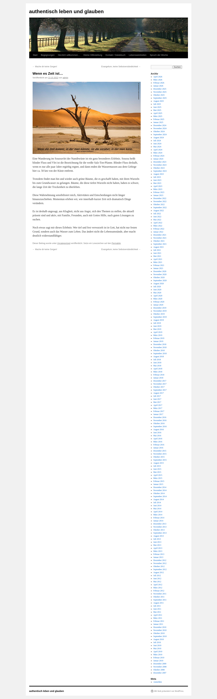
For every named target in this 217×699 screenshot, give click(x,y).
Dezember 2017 (159, 381)
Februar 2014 (158, 518)
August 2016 (158, 429)
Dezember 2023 (159, 162)
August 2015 (158, 463)
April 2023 (157, 186)
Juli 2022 (157, 213)
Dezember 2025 (159, 89)
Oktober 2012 (158, 566)
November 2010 (160, 630)
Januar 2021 (158, 268)
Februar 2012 (158, 591)
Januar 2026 (158, 86)
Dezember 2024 (159, 125)
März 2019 (157, 335)
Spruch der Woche (159, 55)
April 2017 (157, 405)
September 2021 (160, 244)
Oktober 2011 (158, 597)
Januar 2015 (158, 484)
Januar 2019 (158, 341)
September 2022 (160, 207)
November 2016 (160, 420)
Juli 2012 (157, 575)
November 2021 (160, 238)
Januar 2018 (158, 378)
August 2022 (158, 210)
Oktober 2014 (158, 493)
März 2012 (157, 587)
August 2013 (158, 536)
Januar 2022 (158, 232)
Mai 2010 (157, 648)
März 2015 (157, 478)
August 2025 (158, 101)
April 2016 (157, 438)
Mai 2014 (157, 508)
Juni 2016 (157, 432)
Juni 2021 (157, 253)
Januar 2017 (158, 414)
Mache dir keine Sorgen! (45, 66)
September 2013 (160, 533)
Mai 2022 (157, 219)
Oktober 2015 (158, 457)
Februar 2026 (158, 83)
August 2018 (158, 356)
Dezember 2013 (159, 524)
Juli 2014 (157, 502)
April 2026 (157, 77)
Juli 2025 (157, 104)
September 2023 (160, 171)
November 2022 (160, 201)
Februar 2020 (158, 302)
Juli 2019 (157, 323)
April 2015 (157, 475)
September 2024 (160, 134)
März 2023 (157, 189)
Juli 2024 (157, 140)
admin (65, 78)
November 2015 (160, 454)
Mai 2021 (157, 256)
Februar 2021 (158, 265)
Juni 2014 (157, 505)
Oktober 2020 (158, 277)
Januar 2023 (158, 195)
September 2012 (160, 569)
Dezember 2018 (159, 344)
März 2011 (157, 618)
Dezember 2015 (159, 451)
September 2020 (160, 280)
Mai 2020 (157, 292)
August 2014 (158, 499)
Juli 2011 (157, 606)
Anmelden (157, 682)
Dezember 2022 (159, 198)
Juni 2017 (157, 399)
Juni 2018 (157, 362)
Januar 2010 (158, 660)
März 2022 (157, 226)
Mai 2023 (157, 183)
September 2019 (160, 317)
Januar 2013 (158, 557)
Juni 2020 (157, 289)
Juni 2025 (157, 107)
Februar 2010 (158, 657)
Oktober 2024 (158, 131)
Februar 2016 (158, 445)
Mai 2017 (157, 402)
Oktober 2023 (158, 168)
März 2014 (157, 514)
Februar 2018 (158, 375)
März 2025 (157, 116)
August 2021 (158, 247)
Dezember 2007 (159, 673)
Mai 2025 (157, 110)
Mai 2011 (157, 612)
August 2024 (158, 137)
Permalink (116, 243)
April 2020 (157, 296)
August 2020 (158, 283)
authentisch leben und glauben (66, 11)
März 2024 (157, 153)
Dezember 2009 (159, 664)
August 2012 (158, 572)
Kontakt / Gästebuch (115, 55)
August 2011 (158, 603)
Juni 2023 (157, 180)
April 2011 (157, 615)
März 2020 (157, 299)
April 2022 (157, 223)
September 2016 (160, 426)
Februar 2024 (158, 156)
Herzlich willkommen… (69, 55)
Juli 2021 (157, 250)
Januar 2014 (158, 521)
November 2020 (160, 274)
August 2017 (158, 393)
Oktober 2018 (158, 350)
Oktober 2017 (158, 387)
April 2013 (157, 548)
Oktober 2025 (158, 95)
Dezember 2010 (159, 627)
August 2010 (158, 639)
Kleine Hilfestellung (92, 55)
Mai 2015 (157, 472)
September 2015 (160, 460)
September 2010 (160, 636)
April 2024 (157, 150)
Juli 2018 (157, 359)
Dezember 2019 (159, 308)
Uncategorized (63, 243)
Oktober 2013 (158, 530)
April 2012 (157, 584)
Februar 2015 (158, 481)
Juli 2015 (157, 466)
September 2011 (160, 600)
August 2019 (158, 320)
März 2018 (157, 372)
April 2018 (157, 368)
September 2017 (160, 390)
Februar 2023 (158, 192)
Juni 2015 (157, 469)
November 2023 (160, 165)
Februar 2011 (158, 621)
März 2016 (157, 441)
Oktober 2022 (158, 204)
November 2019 (160, 311)
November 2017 (160, 384)
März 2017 (157, 408)
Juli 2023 (157, 177)
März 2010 (157, 654)
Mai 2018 (157, 365)
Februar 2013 (158, 554)
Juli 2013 (157, 539)
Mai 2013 (157, 545)
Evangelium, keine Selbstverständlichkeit (121, 66)
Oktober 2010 (158, 633)
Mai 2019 (157, 329)
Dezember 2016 (159, 417)
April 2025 (157, 113)
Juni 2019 (157, 326)
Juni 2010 (157, 645)
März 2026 (157, 80)
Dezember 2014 (159, 487)
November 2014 (160, 490)
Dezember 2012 (159, 560)
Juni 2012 (157, 578)
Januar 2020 (158, 305)
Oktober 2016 (158, 423)
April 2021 (157, 259)
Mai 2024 (157, 146)
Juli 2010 (157, 642)
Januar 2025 (158, 122)
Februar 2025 (158, 119)
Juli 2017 (157, 396)
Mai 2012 (157, 581)
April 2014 (157, 511)
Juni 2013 (157, 542)
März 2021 (157, 262)
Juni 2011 (157, 609)
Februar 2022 (158, 229)
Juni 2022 (157, 216)
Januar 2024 (158, 159)
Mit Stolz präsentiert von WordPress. (169, 691)
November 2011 (159, 594)
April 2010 (157, 651)
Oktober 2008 (158, 670)
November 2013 (160, 527)
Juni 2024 (157, 143)
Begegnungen (48, 55)
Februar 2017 (158, 411)
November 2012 (160, 563)
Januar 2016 (158, 448)
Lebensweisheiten (137, 55)
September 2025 (160, 98)
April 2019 (157, 332)
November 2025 (160, 92)
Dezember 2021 (159, 235)
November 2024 (160, 128)
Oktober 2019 (158, 314)
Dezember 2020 (159, 271)
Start (35, 55)
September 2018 (160, 353)
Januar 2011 (158, 624)
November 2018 (160, 347)
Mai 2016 (157, 435)
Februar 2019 (158, 338)
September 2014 (160, 496)
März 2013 (157, 551)
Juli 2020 (157, 286)
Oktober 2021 (158, 241)
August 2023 (158, 174)
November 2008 (160, 667)
